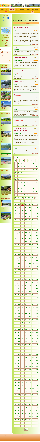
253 (19, 266)
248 (26, 263)
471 (22, 363)
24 (33, 166)
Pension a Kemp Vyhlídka (5, 198)
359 (22, 313)
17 (36, 163)
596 (19, 420)
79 (30, 188)
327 (33, 298)
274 (19, 276)
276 (26, 276)
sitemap (6, 437)
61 (24, 182)
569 (22, 407)
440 (37, 348)
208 (33, 244)
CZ (32, 12)
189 (15, 238)
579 (33, 410)
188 (37, 235)
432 (33, 345)
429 (22, 345)
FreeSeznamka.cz (5, 45)
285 (33, 279)
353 (26, 310)
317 (22, 295)
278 (33, 276)
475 (37, 363)
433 (37, 345)
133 (15, 213)
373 (22, 320)
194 (33, 238)
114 (22, 204)
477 (19, 366)
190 (19, 238)
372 (19, 320)
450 (22, 354)
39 (30, 173)
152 (33, 219)
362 (33, 313)
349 (37, 307)
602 (15, 423)
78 (27, 188)
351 (19, 310)
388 (26, 326)
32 (33, 169)
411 (33, 335)
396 (30, 329)
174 (37, 229)
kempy (3, 435)
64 (33, 182)
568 (19, 407)
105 (15, 201)
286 (37, 279)
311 (26, 291)
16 (33, 163)
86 (27, 191)
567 (15, 407)
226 (22, 254)
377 (37, 320)
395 (26, 329)
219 (22, 251)
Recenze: (2, 49)
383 (33, 323)
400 (19, 332)
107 (22, 201)
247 (22, 263)
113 (19, 204)
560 (15, 404)
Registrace (35, 435)
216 (37, 248)
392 (15, 329)
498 (19, 376)
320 (33, 295)
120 (19, 207)
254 (22, 266)
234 (26, 257)
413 (15, 338)
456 (19, 357)
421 (19, 341)
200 (30, 241)
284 (30, 279)
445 (30, 351)
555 (22, 401)
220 (26, 251)
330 (19, 301)
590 (22, 416)
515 (30, 382)
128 (22, 210)
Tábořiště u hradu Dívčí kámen (21, 27)
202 (37, 241)
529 (30, 388)
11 (18, 163)
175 (15, 232)
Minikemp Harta (4, 185)
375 (30, 320)
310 (22, 291)
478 (22, 366)
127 (19, 210)
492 (22, 373)
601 (37, 420)
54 (27, 179)
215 (33, 248)
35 (18, 173)
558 (33, 401)
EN (38, 11)
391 (37, 326)
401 (22, 332)
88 (33, 191)
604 (22, 423)
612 (26, 426)
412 (37, 335)
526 (19, 388)
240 (22, 260)
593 (33, 416)
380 (22, 323)
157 (26, 223)
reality (21, 438)
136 (26, 213)
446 (33, 351)
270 (30, 273)
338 (22, 304)
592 (30, 416)
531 (37, 388)
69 (24, 185)
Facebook (20, 435)
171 (26, 229)
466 (30, 360)
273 (15, 276)
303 (22, 288)
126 (15, 210)
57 (36, 179)
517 (37, 382)
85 (24, 191)
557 (30, 401)
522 (30, 385)
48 (33, 176)
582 (19, 413)
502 (33, 376)
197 (19, 241)
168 (15, 229)
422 (22, 341)
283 (26, 279)
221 (30, 251)
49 (36, 176)
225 (19, 254)
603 (19, 423)
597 (22, 420)
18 (15, 166)
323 (19, 298)
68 (21, 185)
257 (33, 266)
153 (37, 219)
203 (15, 244)
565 (33, 404)
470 (19, 363)
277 (30, 276)
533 (19, 391)
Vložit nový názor (26, 23)
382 (30, 323)
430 (26, 345)
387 (22, 326)
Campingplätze (14, 435)
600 (33, 420)
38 (27, 173)
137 (30, 213)
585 (30, 413)
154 (15, 223)
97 (36, 194)
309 (19, 291)
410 (30, 335)
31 (30, 169)
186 (30, 235)
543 (30, 395)
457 (22, 357)
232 (19, 257)
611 (22, 426)
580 (37, 410)
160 (37, 223)
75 (18, 188)
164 (26, 226)
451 (26, 354)
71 (30, 185)
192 (26, 238)
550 (30, 398)
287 (15, 282)
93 (24, 194)
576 (22, 410)
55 (30, 179)
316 (19, 295)
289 (22, 282)
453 (33, 354)
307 (37, 288)
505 (19, 379)
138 (33, 213)
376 (33, 320)
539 (15, 395)
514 (26, 382)
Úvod (2, 9)
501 (30, 376)
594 (37, 416)
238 (15, 260)
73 (36, 185)
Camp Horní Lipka (4, 172)
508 (30, 379)
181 (37, 232)
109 (30, 201)
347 (30, 307)
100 (22, 198)
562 (22, 404)
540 (19, 395)
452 (30, 354)
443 (22, 351)
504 (15, 379)
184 (22, 235)
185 (26, 235)
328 (37, 298)
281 (19, 279)
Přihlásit (22, 9)
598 (26, 420)
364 (15, 316)
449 (19, 354)
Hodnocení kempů (5, 37)
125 (37, 207)
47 (30, 176)
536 (30, 391)
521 (26, 385)
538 (37, 391)
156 (22, 223)
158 (30, 223)
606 (30, 423)
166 (33, 226)
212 (22, 248)
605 (26, 423)
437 (26, 348)
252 (15, 266)
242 (30, 260)
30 (27, 169)
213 (26, 248)
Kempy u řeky (4, 20)
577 (26, 410)
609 (15, 426)
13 (24, 163)
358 (19, 313)
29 (24, 169)
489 (37, 370)
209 (37, 244)
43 (18, 176)
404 (33, 332)
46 (27, 176)
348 (33, 307)
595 (15, 420)
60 (21, 182)
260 (19, 269)
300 (37, 285)
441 (15, 351)
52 (21, 179)
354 (30, 310)
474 (33, 363)
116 (30, 204)
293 (37, 282)
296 (22, 285)
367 (26, 316)
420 (15, 341)
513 (22, 382)
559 (37, 401)
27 (18, 169)
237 (37, 257)
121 (22, 207)
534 (22, 391)
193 (30, 238)
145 (33, 216)
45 (24, 176)
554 (19, 401)
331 (22, 301)
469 (15, 363)
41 (36, 173)
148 (19, 219)
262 (26, 269)
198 (22, 241)
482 (37, 366)
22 (27, 166)
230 (37, 254)
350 (15, 310)
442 (19, 351)
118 (37, 204)
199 (26, 241)
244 (37, 260)
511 (15, 382)
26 (15, 169)
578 (30, 410)
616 (26, 429)
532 (15, 391)
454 (37, 354)
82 (15, 191)
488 (33, 370)
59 (18, 182)
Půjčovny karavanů (5, 43)
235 (30, 257)
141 (19, 216)
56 (33, 179)
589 (19, 416)
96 (33, 194)
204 (19, 244)
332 (26, 301)
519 (19, 385)
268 (22, 273)
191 (22, 238)
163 (22, 226)
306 (33, 288)
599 (30, 420)
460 (33, 357)
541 (22, 395)
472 (26, 363)
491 (19, 373)
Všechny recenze (34, 44)
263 (30, 269)
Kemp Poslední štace (19, 119)
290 (26, 282)
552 (37, 398)
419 (37, 338)
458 (26, 357)
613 (30, 426)
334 (33, 301)
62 (27, 182)
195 (37, 238)
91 (18, 194)
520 (22, 385)
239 (19, 260)
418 (33, 338)
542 (26, 395)
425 (33, 341)
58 (15, 182)
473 (30, 363)
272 (37, 273)
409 (26, 335)
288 (19, 282)
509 (33, 379)
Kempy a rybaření (5, 17)
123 (30, 207)
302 (19, 288)
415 (22, 338)
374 (26, 320)
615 (37, 426)
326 (30, 298)
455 (15, 357)
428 (19, 345)
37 (24, 173)
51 (18, 179)
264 (33, 269)
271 (33, 273)
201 (33, 241)
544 (33, 395)
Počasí (17, 9)
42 (15, 176)
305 (30, 288)
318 (26, 295)
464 (22, 360)
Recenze (12, 9)
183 (19, 235)
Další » (36, 157)
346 (26, 307)
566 (37, 404)
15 (30, 163)
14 (27, 163)
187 (33, 235)
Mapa (6, 9)
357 (15, 313)
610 (19, 426)
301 (15, 288)
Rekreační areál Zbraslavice (20, 57)
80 (33, 188)
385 (15, 326)
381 (26, 323)
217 (15, 251)
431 (30, 345)
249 (30, 263)
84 (21, 191)
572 (33, 407)
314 (37, 291)
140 (15, 216)
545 (37, 395)
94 (27, 194)
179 (30, 232)
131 (33, 210)
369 (33, 316)
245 (15, 263)
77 (24, 188)
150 (26, 219)
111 (37, 201)
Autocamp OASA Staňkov (5, 99)
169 (19, 229)
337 (19, 304)
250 (33, 263)
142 (22, 216)
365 (19, 316)
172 (30, 229)
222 (33, 251)
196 (15, 241)
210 (15, 248)
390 (33, 326)
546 (15, 398)
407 (19, 335)
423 (26, 341)
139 (37, 213)
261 (22, 269)
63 (30, 182)
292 (33, 282)
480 (30, 366)
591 (26, 416)
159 (33, 223)
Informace (28, 9)
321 (37, 295)
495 (33, 373)
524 (37, 385)
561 (19, 404)
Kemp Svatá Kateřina (19, 81)
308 (15, 291)
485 (22, 370)
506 (22, 379)
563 (26, 404)
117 (33, 204)
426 (37, 341)
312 (30, 291)
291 (30, 282)
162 (19, 226)
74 (15, 188)
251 (37, 263)
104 (36, 198)
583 (22, 413)
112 (15, 204)
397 (33, 329)
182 (15, 235)
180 (33, 232)
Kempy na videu (5, 35)
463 (19, 360)
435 (19, 348)
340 (30, 304)
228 (30, 254)
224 (15, 254)
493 (26, 373)
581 (15, 413)
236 (33, 257)
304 (26, 288)
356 (37, 310)
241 (26, 260)
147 (15, 219)
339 (26, 304)
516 (33, 382)
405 (37, 332)
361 (30, 313)
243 (33, 260)
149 (22, 219)
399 (15, 332)
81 (36, 188)
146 (37, 216)
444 (26, 351)
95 (30, 194)
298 (30, 285)
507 (26, 379)
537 (33, 391)
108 (26, 201)
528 (26, 388)
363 (37, 313)
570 (26, 407)
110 (33, 201)
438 (30, 348)
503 (37, 376)
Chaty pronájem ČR (5, 23)
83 (18, 191)
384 (37, 323)
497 (15, 376)
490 (15, 373)
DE (35, 11)
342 (37, 304)
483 (15, 370)
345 (22, 307)
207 (30, 244)
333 (30, 301)
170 (22, 229)
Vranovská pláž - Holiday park (5, 128)
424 (30, 341)
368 (30, 316)
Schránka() (35, 9)
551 (33, 398)
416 (26, 338)
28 (21, 169)
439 (33, 348)
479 (26, 366)
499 (22, 376)
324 (22, 298)
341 (33, 304)
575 (19, 410)
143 (26, 216)
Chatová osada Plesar (5, 141)
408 (22, 335)
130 (30, 210)
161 (15, 226)
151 (30, 219)
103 (32, 198)
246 (19, 263)
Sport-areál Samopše (19, 94)
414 (19, 338)
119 (15, 207)
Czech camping (8, 435)
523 (33, 385)
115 (26, 204)
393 (19, 329)
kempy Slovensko (5, 22)
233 (22, 257)
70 (27, 185)
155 (19, 223)
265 (37, 269)
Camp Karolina (17, 147)
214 (30, 248)
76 (21, 188)
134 (19, 213)
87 (30, 191)
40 (33, 173)
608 (37, 423)
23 (30, 166)
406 (15, 335)
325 (26, 298)
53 (24, 179)
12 (21, 163)
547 (19, 398)
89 (36, 191)
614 (33, 426)
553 (15, 401)
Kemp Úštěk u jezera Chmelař (5, 155)
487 (30, 370)
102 (29, 198)
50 (15, 179)
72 (33, 185)
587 (37, 413)
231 (15, 257)
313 (33, 291)
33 (36, 169)
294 (15, 285)
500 (26, 376)
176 (19, 232)
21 (24, 166)
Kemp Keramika (4, 67)
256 (30, 266)
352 (22, 310)
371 (15, 320)
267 (19, 273)
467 (33, 360)
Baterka (16, 48)
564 (30, 404)
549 (26, 398)
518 (15, 385)
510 (37, 379)
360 (26, 313)
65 (36, 182)
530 (33, 388)
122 (26, 207)
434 (15, 348)
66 (15, 185)
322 (15, 298)
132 (37, 210)
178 (26, 232)
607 (33, 423)
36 (21, 173)
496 (37, 373)
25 (36, 166)
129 (26, 210)
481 (33, 366)
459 (30, 357)
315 (15, 295)
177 (22, 232)
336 (15, 304)
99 (18, 198)
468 (37, 360)
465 (26, 360)
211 (19, 248)
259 (15, 269)
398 (37, 329)
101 (25, 198)
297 (26, 285)
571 (30, 407)
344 (19, 307)
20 (21, 166)
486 (26, 370)
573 (37, 407)
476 (15, 366)
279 (37, 276)
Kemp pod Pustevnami (5, 211)
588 (15, 416)
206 (26, 244)
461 (37, 357)
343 (15, 307)
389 (30, 326)
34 (15, 173)
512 (19, 382)
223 (37, 251)
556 (26, 401)
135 (22, 213)
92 (21, 194)
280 (15, 279)
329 (15, 301)
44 (21, 176)
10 (15, 163)
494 (30, 373)
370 (37, 316)
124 (33, 207)
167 (37, 226)
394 (22, 329)
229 (33, 254)
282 (22, 279)
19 (18, 166)
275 (22, 276)
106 (19, 201)
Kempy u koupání (5, 18)
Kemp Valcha (17, 108)
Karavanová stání (5, 15)
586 (33, 413)
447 (37, 351)
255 (26, 266)
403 (30, 332)
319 (30, 295)
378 (15, 323)
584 (26, 413)
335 (37, 301)
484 (19, 370)
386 (19, 326)
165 (30, 226)
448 (15, 354)
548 (22, 398)
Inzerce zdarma (5, 40)
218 (19, 251)
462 (15, 360)
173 (33, 229)
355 (33, 310)
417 (30, 338)
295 (19, 285)
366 (22, 316)
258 (37, 266)
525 (15, 388)
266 (15, 273)
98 (15, 198)
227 (26, 254)
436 (22, 348)
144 (30, 216)
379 (19, 323)
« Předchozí (17, 157)
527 (22, 388)
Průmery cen (4, 38)
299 (33, 285)
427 (15, 345)
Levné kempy (4, 42)
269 (26, 273)
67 (18, 185)
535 (26, 391)
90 (15, 194)
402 (26, 332)
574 (15, 410)
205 (22, 244)
